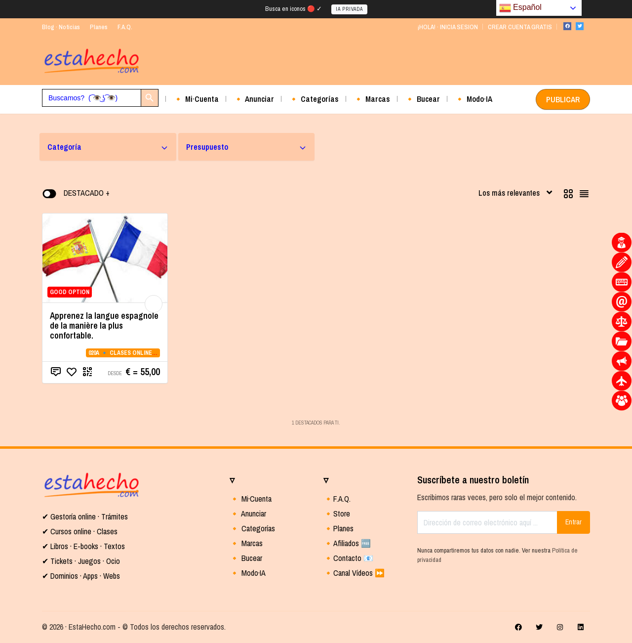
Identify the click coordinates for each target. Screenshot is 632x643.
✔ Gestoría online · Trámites (85, 516)
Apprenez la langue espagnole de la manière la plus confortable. (104, 325)
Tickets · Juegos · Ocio (84, 561)
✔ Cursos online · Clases (80, 531)
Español (520, 8)
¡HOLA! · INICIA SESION (447, 27)
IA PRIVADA (349, 9)
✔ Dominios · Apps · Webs (81, 575)
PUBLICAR (563, 99)
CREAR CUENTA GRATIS (520, 27)
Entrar (573, 521)
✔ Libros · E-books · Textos (83, 546)
